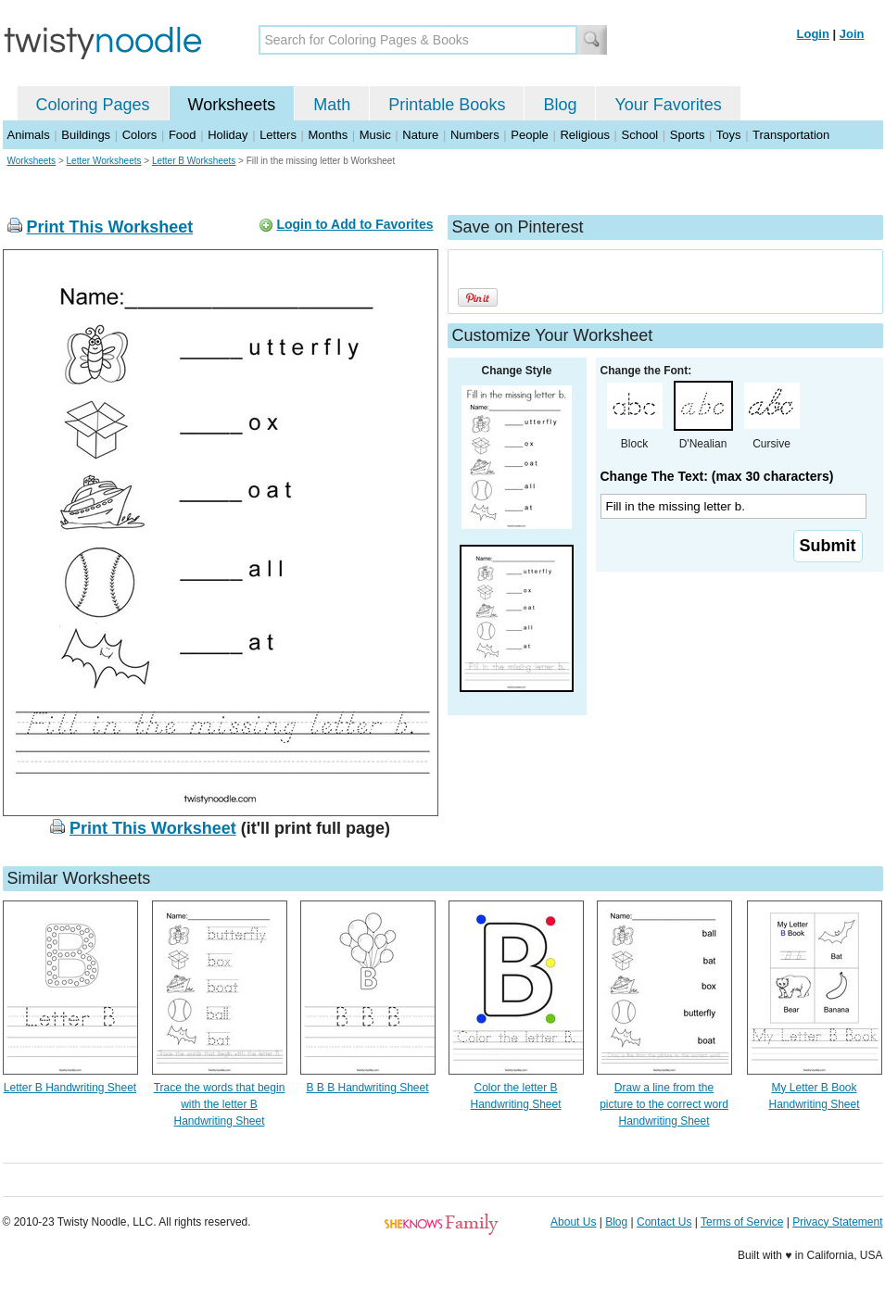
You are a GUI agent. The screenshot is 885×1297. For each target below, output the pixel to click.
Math (331, 104)
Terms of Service (742, 1221)
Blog (559, 104)
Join (852, 34)
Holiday (227, 135)
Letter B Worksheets (193, 161)
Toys (728, 135)
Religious (584, 135)
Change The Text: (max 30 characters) (717, 476)
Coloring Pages (93, 104)
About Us (573, 1221)
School (640, 135)
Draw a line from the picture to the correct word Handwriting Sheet (664, 1104)
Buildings (85, 135)
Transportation (790, 135)
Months (328, 135)
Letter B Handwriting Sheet (70, 1087)
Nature (420, 135)
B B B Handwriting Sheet (367, 1087)
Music (375, 135)
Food (182, 135)
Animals (28, 135)
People (529, 135)
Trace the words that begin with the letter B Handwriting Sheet (219, 1104)
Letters (278, 135)
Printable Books (446, 104)
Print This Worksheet (110, 227)
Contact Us (664, 1221)
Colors (140, 135)
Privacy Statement (837, 1221)
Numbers (474, 135)
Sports (687, 135)
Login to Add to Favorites (354, 224)
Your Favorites (667, 104)
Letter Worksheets (104, 161)
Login (813, 34)
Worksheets (232, 104)
